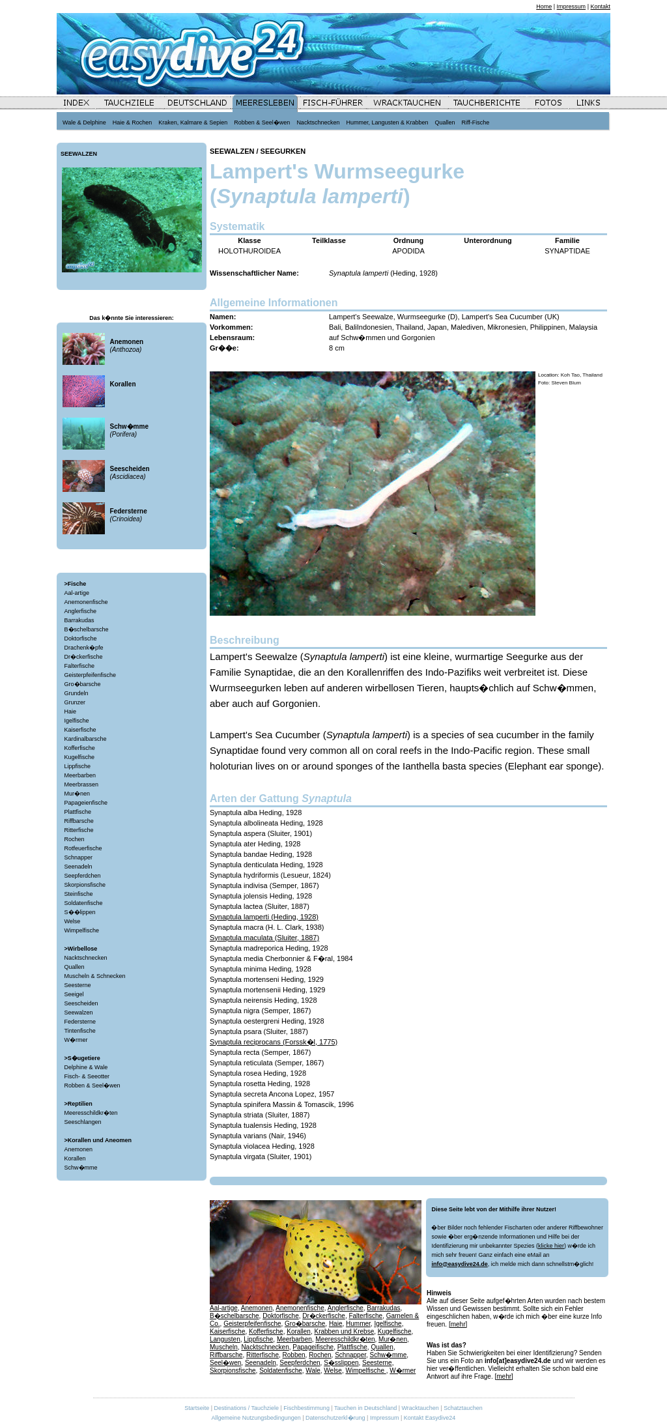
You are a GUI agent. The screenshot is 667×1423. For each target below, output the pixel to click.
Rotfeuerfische (83, 848)
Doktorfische (80, 638)
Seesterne (77, 985)
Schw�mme (81, 1167)
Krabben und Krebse (344, 1331)
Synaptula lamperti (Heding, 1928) (264, 917)
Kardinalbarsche (85, 739)
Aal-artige (77, 593)
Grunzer (75, 702)
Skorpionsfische (85, 885)
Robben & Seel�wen (92, 1085)
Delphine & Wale (86, 1067)
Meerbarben (80, 775)
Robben (294, 1354)
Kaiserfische (80, 729)
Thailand (409, 327)
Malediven (467, 327)
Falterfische (79, 666)
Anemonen (78, 1149)
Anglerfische (80, 611)
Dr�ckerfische (83, 657)
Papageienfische (86, 802)
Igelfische (76, 720)
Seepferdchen (82, 875)
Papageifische (313, 1347)
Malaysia (583, 327)
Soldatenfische (83, 903)
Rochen (74, 839)
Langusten (225, 1339)
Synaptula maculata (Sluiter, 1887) (264, 937)
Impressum (571, 6)
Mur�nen (77, 793)
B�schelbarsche (86, 629)
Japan (437, 327)
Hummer (358, 1323)
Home (544, 6)
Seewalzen (78, 1012)
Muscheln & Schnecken (95, 976)
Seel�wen (225, 1362)
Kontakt (600, 6)
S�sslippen (341, 1362)
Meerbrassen (81, 784)
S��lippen (80, 912)
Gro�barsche (82, 684)
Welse (72, 921)
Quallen (74, 967)
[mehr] (458, 1324)
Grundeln (76, 693)
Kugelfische (79, 757)
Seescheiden (81, 1003)
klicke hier (551, 1246)
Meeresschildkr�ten (91, 1113)
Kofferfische (79, 748)
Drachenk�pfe (84, 647)
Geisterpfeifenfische (90, 675)
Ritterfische (79, 830)
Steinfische (78, 894)
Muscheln (224, 1347)
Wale (312, 1370)
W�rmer (76, 1040)
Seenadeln (78, 866)
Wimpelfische (82, 930)
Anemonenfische (86, 602)
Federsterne (80, 1021)
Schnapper (78, 857)
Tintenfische (80, 1031)
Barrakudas (79, 620)
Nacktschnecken (85, 958)
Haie (70, 711)
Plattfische (78, 812)
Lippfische (77, 766)
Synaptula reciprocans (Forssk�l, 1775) (273, 1042)
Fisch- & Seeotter (87, 1076)
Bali (335, 327)
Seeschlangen (83, 1122)
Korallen (75, 1158)
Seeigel (74, 994)
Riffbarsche (79, 821)
